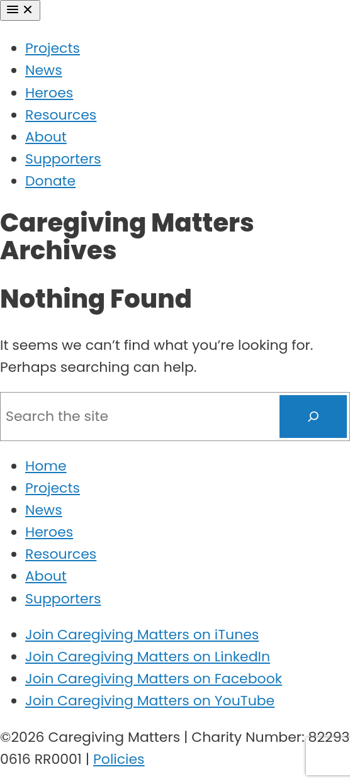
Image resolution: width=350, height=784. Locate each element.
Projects (52, 48)
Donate (50, 181)
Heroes (49, 93)
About (46, 137)
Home (46, 466)
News (43, 70)
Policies (119, 759)
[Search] (313, 416)
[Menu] (20, 10)
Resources (60, 115)
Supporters (63, 159)
